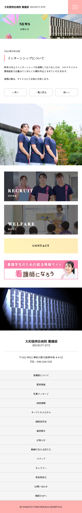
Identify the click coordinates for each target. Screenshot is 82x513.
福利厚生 (41, 430)
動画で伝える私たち (41, 449)
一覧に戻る (41, 92)
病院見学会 (41, 421)
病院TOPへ (41, 495)
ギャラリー (41, 468)
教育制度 (41, 384)
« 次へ (15, 92)
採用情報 (41, 403)
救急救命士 (41, 477)
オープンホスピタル (41, 412)
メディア (41, 458)
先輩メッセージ (41, 393)
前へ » (66, 92)
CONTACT (41, 245)
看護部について (41, 375)
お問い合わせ (41, 486)
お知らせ (41, 440)
